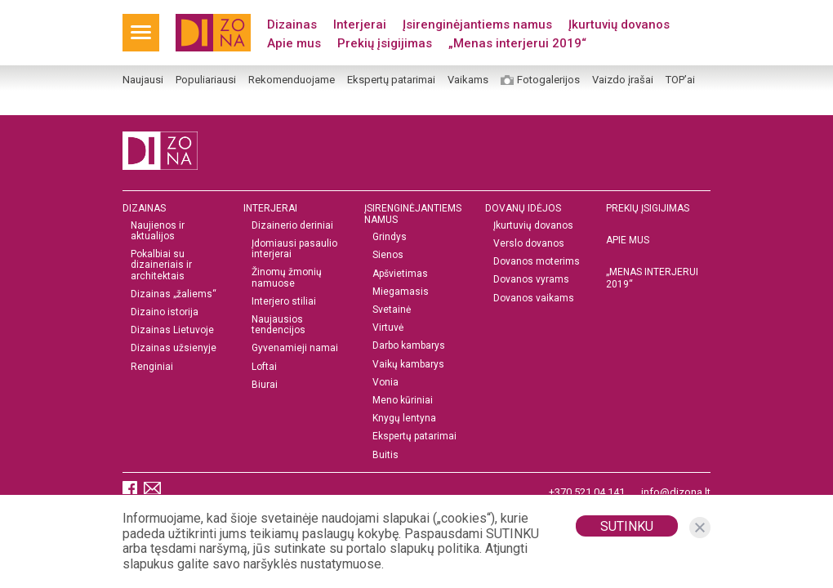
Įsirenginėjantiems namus (477, 24)
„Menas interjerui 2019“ (517, 43)
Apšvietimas (400, 274)
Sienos (387, 255)
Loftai (264, 367)
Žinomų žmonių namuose (287, 277)
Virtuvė (387, 328)
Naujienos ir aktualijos (158, 231)
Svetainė (391, 310)
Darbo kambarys (408, 346)
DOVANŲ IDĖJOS (523, 208)
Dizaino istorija (164, 312)
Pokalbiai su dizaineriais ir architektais (161, 265)
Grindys (389, 237)
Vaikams (468, 80)
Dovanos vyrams (531, 279)
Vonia (385, 382)
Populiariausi (206, 80)
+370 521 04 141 (587, 492)
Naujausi (142, 80)
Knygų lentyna (404, 418)
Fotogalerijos (548, 80)
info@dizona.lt (675, 492)
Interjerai (359, 24)
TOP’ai (680, 80)
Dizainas (292, 24)
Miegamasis (400, 292)
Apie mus (294, 43)
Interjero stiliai (284, 301)
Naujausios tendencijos (278, 325)
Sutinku (626, 526)
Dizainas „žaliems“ (173, 294)
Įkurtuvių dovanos (619, 24)
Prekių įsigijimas (384, 43)
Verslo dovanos (528, 243)
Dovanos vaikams (533, 298)
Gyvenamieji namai (295, 348)
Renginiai (152, 367)
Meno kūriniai (402, 400)
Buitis (385, 455)
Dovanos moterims (536, 261)
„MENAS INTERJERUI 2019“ (652, 277)
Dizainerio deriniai (292, 225)
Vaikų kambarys (408, 364)
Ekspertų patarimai (391, 80)
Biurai (265, 385)
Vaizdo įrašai (622, 80)
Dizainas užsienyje (173, 348)
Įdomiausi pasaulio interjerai (294, 249)
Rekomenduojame (291, 80)
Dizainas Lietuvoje (172, 330)
